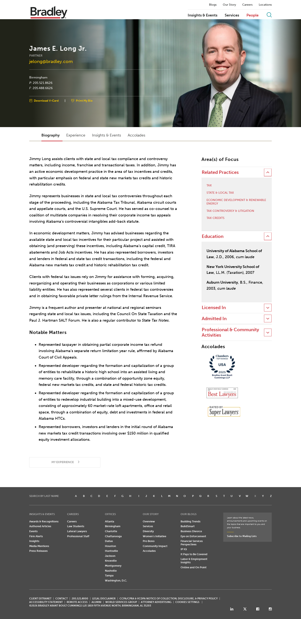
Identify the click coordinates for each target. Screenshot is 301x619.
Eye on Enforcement (193, 536)
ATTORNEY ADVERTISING (156, 602)
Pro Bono (148, 541)
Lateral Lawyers (77, 531)
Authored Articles (40, 526)
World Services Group (121, 602)
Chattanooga (113, 536)
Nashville (111, 570)
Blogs (213, 4)
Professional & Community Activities (230, 332)
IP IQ (184, 549)
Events (33, 531)
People (252, 15)
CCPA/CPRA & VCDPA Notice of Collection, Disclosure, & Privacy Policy (169, 598)
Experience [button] (75, 135)
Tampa (109, 575)
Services (232, 15)
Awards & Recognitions (44, 521)
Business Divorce (191, 531)
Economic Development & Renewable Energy (236, 201)
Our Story (229, 4)
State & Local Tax (220, 193)
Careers (247, 4)
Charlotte (111, 531)
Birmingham (38, 77)
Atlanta (109, 521)
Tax (209, 185)
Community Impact (155, 546)
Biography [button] (50, 135)
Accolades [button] (136, 135)
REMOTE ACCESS (77, 602)
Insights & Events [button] (106, 135)
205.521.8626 (42, 83)
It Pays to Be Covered (194, 554)
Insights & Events (202, 15)
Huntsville (111, 550)
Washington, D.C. (116, 580)
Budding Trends (190, 521)
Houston (110, 546)
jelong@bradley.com (51, 61)
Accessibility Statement (46, 602)
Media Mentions (39, 546)
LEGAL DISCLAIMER (104, 598)
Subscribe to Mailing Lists (241, 536)
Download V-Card (46, 100)
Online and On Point (194, 567)
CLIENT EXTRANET (40, 598)
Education (212, 236)
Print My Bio (84, 100)
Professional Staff (78, 536)
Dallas (109, 541)
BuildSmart (188, 526)
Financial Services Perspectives (192, 542)
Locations (265, 4)
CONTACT (61, 598)
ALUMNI (96, 602)
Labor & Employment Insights (194, 560)
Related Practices (220, 172)
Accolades (149, 550)
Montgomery (113, 565)
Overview (149, 521)
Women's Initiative (154, 536)
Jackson (110, 555)
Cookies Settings (187, 602)
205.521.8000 (80, 598)
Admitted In (214, 318)
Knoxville (111, 560)
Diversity (148, 531)
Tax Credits (215, 218)
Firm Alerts (36, 536)
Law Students (75, 526)
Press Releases (38, 550)
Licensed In (214, 307)
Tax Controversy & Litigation (230, 211)
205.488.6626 (43, 88)
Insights (34, 541)
